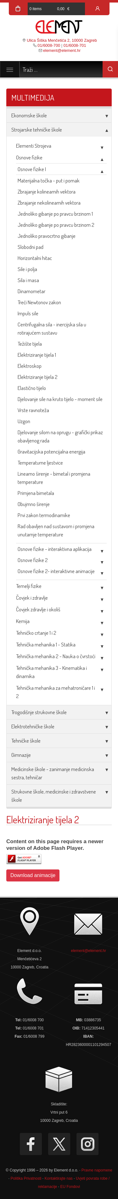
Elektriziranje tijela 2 (38, 377)
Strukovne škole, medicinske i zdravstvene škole (53, 795)
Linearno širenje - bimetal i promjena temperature (54, 477)
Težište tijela (30, 343)
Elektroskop (30, 365)
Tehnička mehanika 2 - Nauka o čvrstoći (55, 656)
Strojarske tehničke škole (36, 129)
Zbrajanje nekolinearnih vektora (49, 202)
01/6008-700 (48, 45)
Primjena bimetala (36, 493)
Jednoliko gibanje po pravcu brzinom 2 (56, 224)
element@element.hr (62, 50)
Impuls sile (28, 313)
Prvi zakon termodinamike (44, 515)
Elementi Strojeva (33, 145)
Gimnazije (21, 754)
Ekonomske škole (29, 115)
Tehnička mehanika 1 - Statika (46, 644)
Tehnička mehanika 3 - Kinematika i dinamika (51, 671)
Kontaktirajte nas (58, 1178)
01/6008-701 (75, 45)
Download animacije (32, 875)
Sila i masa (28, 280)
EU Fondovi (70, 1186)
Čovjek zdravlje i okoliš (38, 609)
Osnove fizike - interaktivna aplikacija (55, 549)
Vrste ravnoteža (33, 410)
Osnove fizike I (32, 169)
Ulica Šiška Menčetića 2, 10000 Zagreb (62, 40)
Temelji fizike (29, 586)
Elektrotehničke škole (32, 726)
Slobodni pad (30, 247)
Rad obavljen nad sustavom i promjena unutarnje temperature (56, 530)
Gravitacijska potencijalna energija (51, 451)
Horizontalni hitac (35, 258)
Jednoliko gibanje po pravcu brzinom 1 (55, 213)
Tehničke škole (26, 740)
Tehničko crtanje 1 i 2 (36, 632)
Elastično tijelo (32, 388)
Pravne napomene (96, 1170)
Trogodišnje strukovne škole (39, 712)
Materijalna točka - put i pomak (49, 180)
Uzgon (24, 421)
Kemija (23, 621)
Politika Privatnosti (25, 1178)
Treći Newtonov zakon (39, 302)
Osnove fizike (29, 157)
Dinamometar (31, 291)
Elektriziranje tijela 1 (37, 354)
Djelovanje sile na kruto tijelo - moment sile (60, 399)
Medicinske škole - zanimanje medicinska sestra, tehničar (52, 773)
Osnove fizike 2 (33, 560)
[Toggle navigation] (10, 69)
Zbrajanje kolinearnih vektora (47, 191)
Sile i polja (27, 269)
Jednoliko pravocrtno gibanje (47, 235)
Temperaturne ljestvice (40, 462)
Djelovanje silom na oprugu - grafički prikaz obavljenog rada (60, 436)
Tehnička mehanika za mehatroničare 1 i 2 (55, 691)
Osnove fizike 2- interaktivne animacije (56, 571)
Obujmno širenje (34, 504)
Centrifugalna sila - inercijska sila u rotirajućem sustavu (52, 328)
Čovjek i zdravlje (32, 597)
